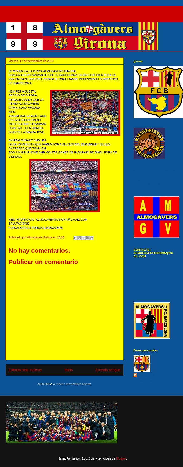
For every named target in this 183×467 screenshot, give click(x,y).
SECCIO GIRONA (39, 15)
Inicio (69, 370)
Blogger (121, 458)
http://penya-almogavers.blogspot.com (150, 182)
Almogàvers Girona (151, 375)
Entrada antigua (108, 370)
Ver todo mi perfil (145, 380)
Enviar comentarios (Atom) (73, 384)
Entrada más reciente (25, 370)
